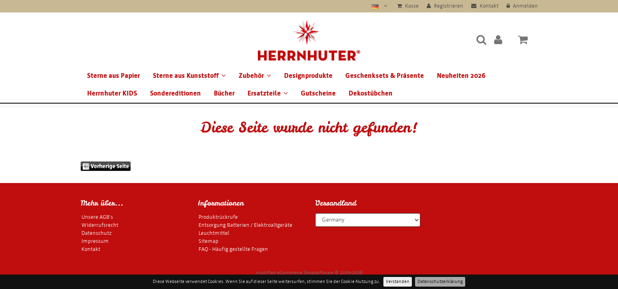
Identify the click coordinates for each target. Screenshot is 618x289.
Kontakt (484, 6)
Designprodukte (308, 75)
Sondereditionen (175, 93)
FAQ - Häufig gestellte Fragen (233, 249)
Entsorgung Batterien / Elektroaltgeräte (245, 225)
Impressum (95, 241)
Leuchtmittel (214, 233)
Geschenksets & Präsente (384, 75)
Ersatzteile (267, 93)
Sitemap (209, 241)
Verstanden (397, 281)
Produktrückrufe (218, 217)
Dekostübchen (371, 93)
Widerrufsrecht (99, 225)
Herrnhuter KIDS (112, 93)
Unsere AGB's (97, 217)
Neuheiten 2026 (461, 75)
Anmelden (522, 6)
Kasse (408, 6)
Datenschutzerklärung (440, 281)
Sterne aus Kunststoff (189, 75)
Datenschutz (96, 233)
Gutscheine (318, 93)
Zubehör (255, 75)
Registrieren (445, 6)
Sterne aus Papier (113, 75)
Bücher (224, 93)
